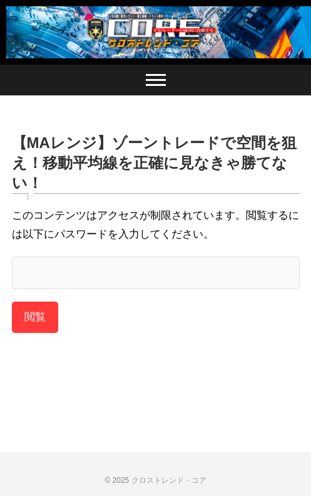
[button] (155, 32)
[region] (155, 32)
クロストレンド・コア (168, 480)
